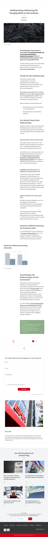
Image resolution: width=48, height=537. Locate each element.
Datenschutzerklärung (18, 384)
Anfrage (32, 525)
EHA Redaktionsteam (27, 324)
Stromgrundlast (35, 288)
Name (6, 362)
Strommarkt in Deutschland (27, 69)
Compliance (38, 525)
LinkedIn (8, 530)
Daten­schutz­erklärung (22, 525)
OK (30, 518)
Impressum (12, 525)
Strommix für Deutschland (29, 233)
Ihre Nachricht (9, 374)
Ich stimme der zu (16, 384)
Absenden (24, 389)
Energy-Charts (8, 268)
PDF (13, 341)
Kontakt (6, 525)
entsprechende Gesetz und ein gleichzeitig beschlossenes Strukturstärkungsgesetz (32, 54)
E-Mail (6, 368)
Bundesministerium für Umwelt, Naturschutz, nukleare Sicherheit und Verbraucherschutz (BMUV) (30, 157)
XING (5, 530)
